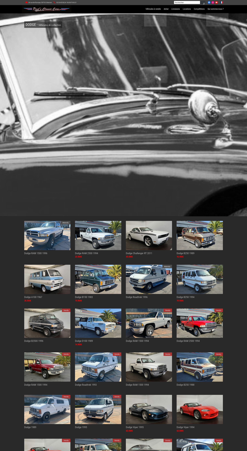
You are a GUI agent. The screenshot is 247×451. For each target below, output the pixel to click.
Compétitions (199, 9)
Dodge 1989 (30, 427)
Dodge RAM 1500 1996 (35, 253)
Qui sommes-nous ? (216, 9)
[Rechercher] (202, 2)
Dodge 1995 (81, 427)
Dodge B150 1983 (84, 297)
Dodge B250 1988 (185, 384)
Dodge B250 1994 (185, 297)
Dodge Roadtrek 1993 (86, 384)
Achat (166, 9)
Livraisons (175, 9)
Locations (187, 9)
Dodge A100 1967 (33, 297)
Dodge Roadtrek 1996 (137, 297)
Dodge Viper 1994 (185, 427)
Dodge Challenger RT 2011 (139, 253)
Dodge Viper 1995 (135, 427)
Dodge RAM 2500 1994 (86, 253)
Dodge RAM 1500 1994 (137, 340)
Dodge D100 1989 (84, 340)
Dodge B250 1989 (185, 253)
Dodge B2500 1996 (33, 340)
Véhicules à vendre (153, 9)
